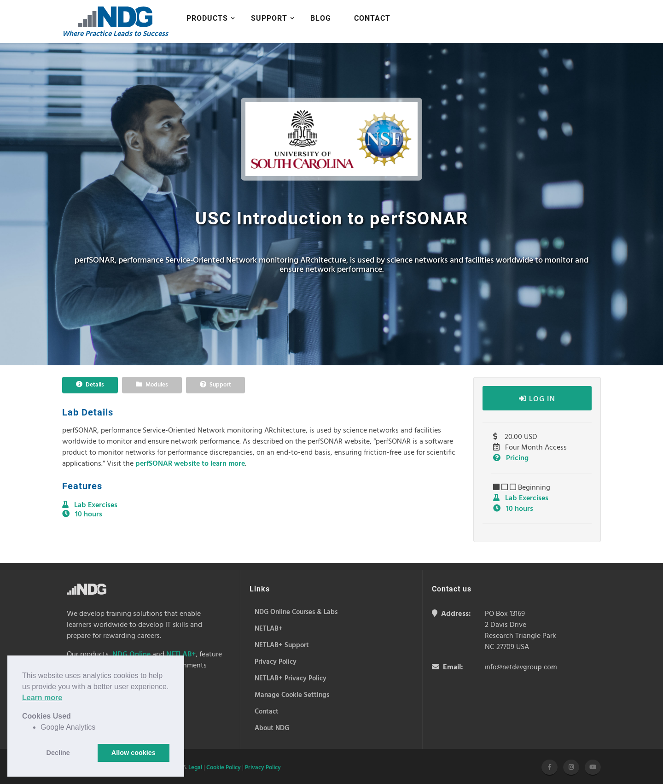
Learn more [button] (42, 698)
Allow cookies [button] (133, 752)
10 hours (513, 509)
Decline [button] (58, 752)
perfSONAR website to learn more (190, 464)
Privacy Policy (263, 767)
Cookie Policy (223, 767)
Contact (372, 18)
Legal (195, 767)
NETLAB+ (181, 655)
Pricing (511, 458)
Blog (320, 18)
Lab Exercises (520, 498)
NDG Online (131, 655)
